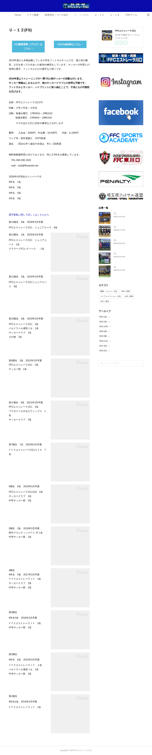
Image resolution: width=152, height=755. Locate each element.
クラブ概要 (33, 15)
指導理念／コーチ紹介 (56, 15)
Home (18, 15)
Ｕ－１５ (99, 15)
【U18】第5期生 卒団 (123, 267)
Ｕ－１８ (114, 15)
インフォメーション (110, 296)
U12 (104, 301)
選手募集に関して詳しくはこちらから (29, 214)
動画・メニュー (108, 291)
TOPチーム (131, 15)
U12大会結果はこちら (69, 44)
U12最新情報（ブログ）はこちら (28, 46)
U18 (125, 291)
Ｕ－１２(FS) (81, 15)
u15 (129, 296)
